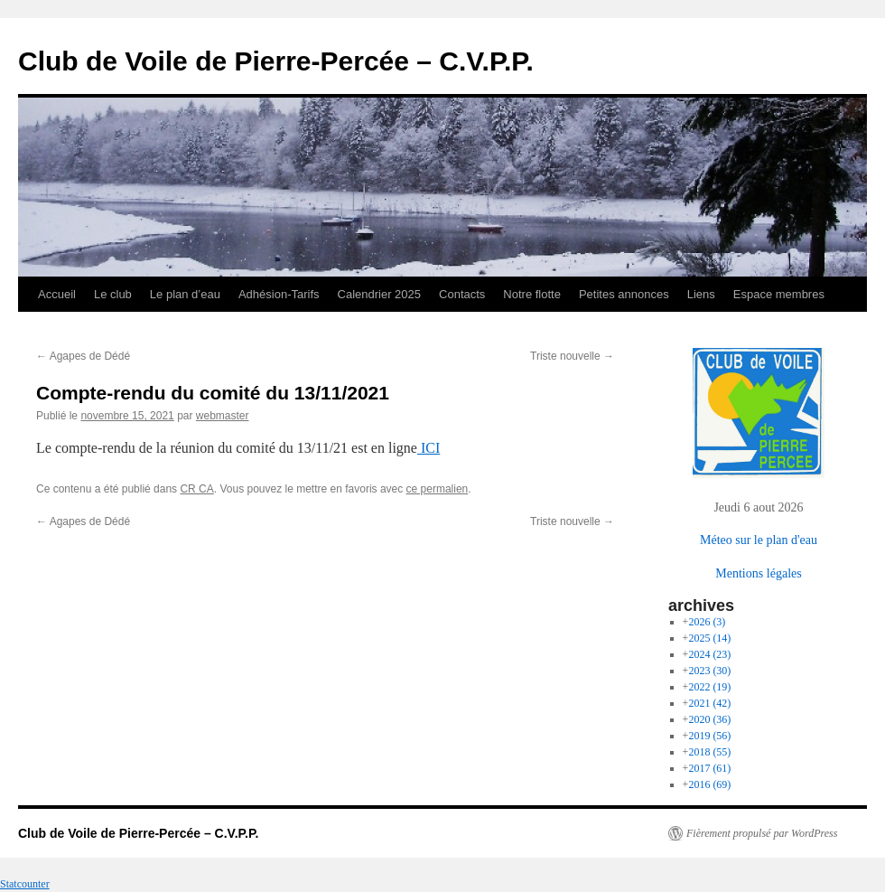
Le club (113, 294)
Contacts (462, 294)
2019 (709, 735)
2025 (709, 638)
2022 (709, 687)
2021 (709, 703)
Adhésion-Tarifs (279, 294)
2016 (709, 784)
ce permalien (437, 489)
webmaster (222, 415)
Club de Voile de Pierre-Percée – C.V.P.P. (276, 61)
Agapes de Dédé (83, 356)
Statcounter (25, 884)
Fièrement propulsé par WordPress (761, 833)
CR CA (196, 489)
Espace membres (778, 294)
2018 (709, 752)
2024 (709, 654)
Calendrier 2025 (380, 294)
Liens (701, 294)
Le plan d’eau (185, 294)
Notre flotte (532, 294)
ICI (428, 447)
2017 (709, 768)
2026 (706, 621)
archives (701, 605)
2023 (709, 670)
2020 (709, 719)
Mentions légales (758, 573)
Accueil (57, 294)
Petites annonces (624, 294)
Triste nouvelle (572, 356)
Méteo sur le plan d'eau (758, 540)
